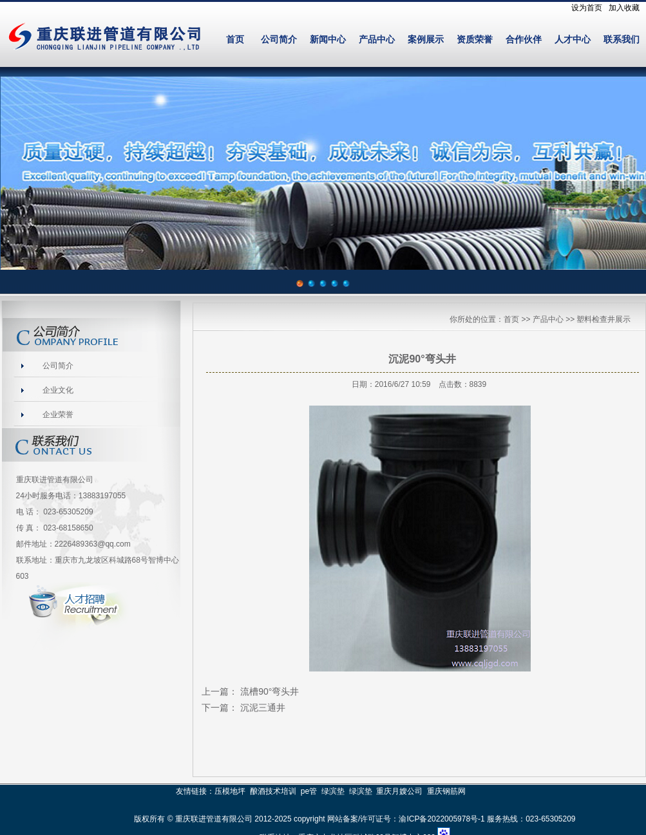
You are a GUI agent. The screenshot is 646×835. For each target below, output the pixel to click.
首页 (235, 39)
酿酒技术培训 (273, 791)
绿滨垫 (333, 791)
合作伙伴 (524, 39)
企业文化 (58, 390)
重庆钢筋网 (446, 791)
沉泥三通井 (262, 707)
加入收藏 (624, 7)
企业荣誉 (58, 414)
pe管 (309, 791)
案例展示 (426, 39)
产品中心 (377, 39)
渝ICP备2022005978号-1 (441, 818)
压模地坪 (229, 791)
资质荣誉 (475, 39)
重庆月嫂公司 (399, 791)
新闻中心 (328, 39)
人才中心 (573, 39)
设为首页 (586, 7)
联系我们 (621, 39)
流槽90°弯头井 (269, 691)
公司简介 (279, 39)
